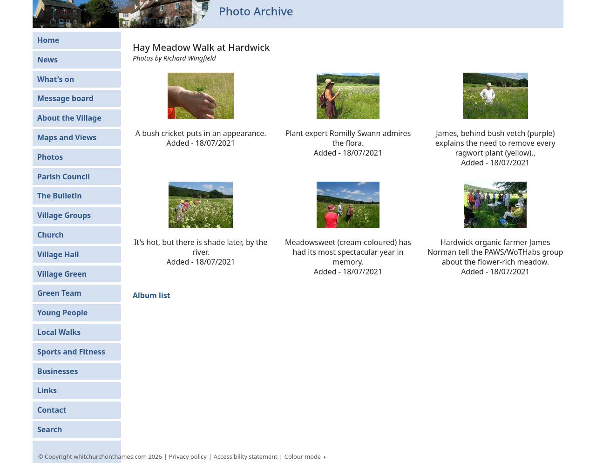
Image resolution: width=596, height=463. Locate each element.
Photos (50, 157)
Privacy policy (188, 456)
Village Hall (58, 254)
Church (50, 235)
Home (48, 40)
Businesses (57, 371)
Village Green (62, 274)
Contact (51, 410)
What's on (55, 79)
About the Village (69, 118)
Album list (151, 295)
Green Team (59, 293)
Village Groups (64, 215)
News (47, 59)
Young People (62, 312)
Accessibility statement (246, 456)
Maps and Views (66, 137)
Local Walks (59, 332)
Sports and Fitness (71, 352)
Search (49, 429)
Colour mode (303, 456)
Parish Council (63, 176)
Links (47, 390)
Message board (65, 98)
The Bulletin (59, 196)
